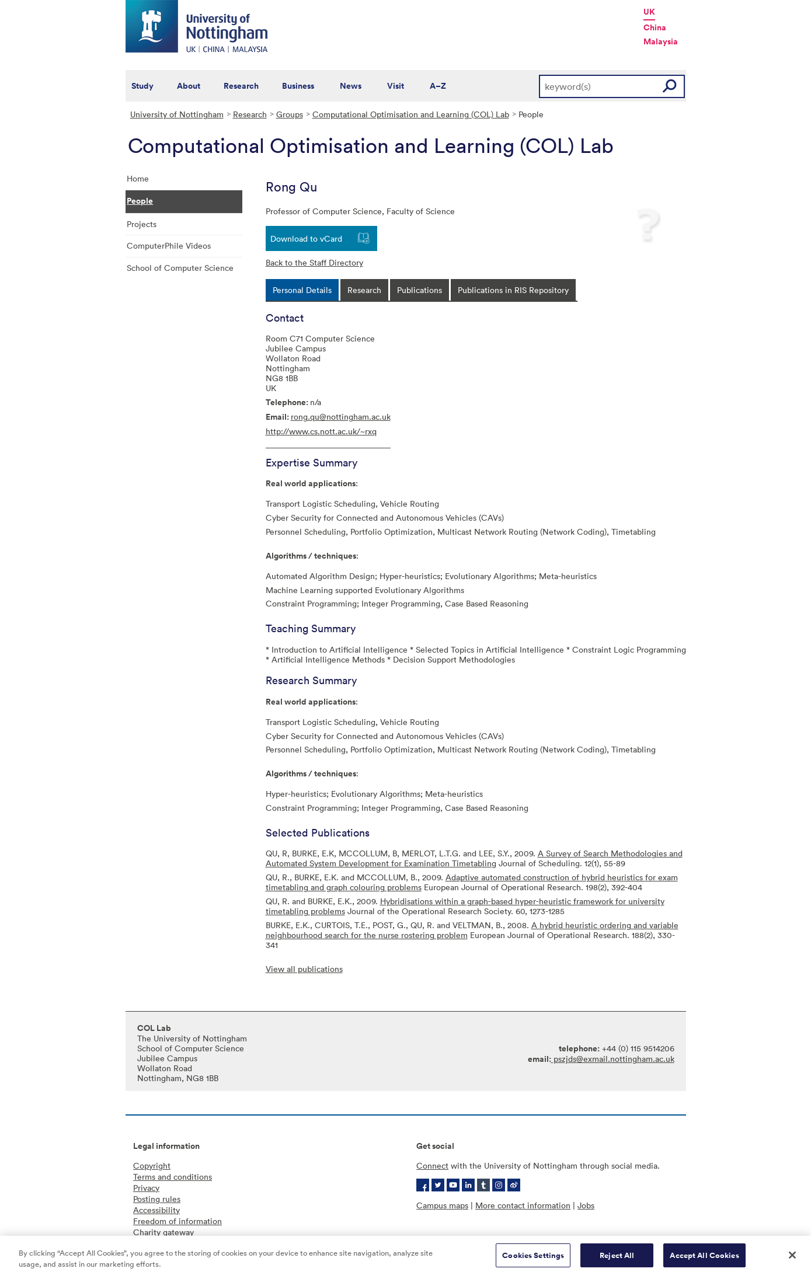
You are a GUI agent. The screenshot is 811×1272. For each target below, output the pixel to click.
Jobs (585, 1205)
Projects (141, 223)
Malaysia (660, 41)
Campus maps (442, 1205)
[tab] (302, 290)
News (350, 86)
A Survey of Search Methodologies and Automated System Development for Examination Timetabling (474, 858)
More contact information (522, 1205)
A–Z (438, 86)
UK (649, 12)
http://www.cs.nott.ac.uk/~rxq (321, 431)
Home (138, 178)
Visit (395, 86)
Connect (432, 1165)
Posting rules (156, 1198)
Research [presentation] (364, 289)
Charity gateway (163, 1232)
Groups (289, 114)
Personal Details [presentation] (302, 289)
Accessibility (156, 1209)
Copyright (151, 1165)
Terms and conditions (172, 1176)
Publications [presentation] (419, 289)
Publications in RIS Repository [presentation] (513, 289)
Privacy (146, 1187)
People (140, 201)
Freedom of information (177, 1220)
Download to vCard (306, 238)
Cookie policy (159, 1243)
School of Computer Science (180, 267)
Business (298, 86)
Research (241, 86)
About (188, 86)
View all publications (304, 968)
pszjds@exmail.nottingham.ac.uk (612, 1058)
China (654, 27)
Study (142, 86)
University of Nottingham (177, 114)
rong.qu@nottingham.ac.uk (341, 416)
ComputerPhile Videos (169, 245)
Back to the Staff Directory (314, 262)
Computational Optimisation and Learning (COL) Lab (410, 114)
